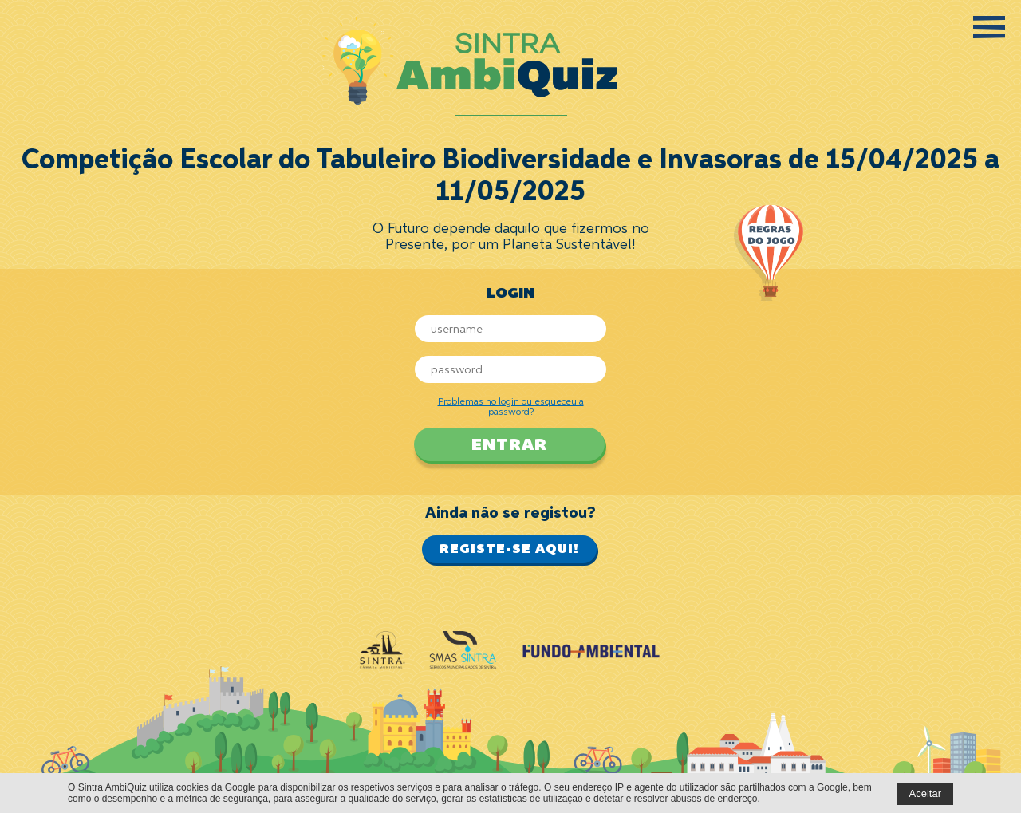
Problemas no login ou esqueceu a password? (511, 407)
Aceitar (925, 793)
